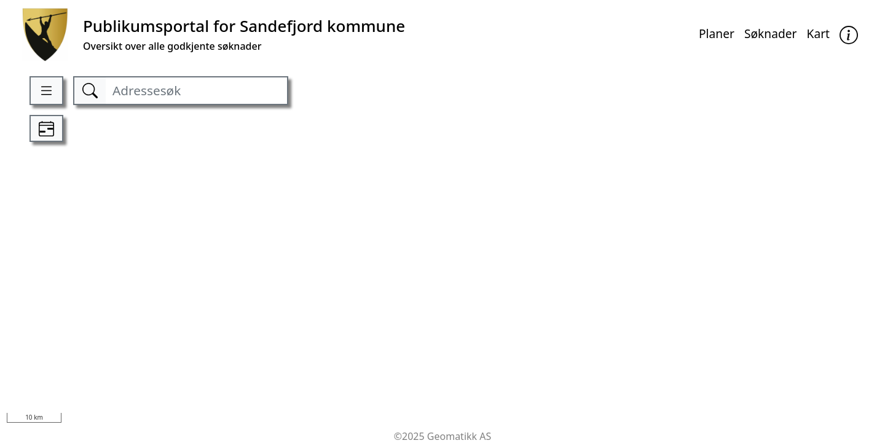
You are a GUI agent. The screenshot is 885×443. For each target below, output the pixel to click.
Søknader (770, 33)
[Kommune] (213, 35)
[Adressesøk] (196, 90)
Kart (818, 33)
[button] (849, 34)
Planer (716, 33)
